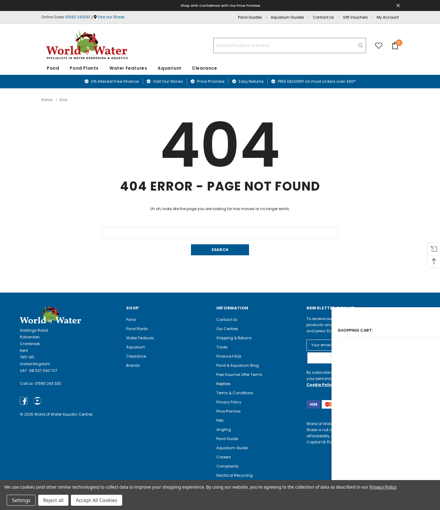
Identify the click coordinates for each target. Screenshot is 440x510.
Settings (21, 500)
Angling (223, 429)
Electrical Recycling (234, 475)
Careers (223, 456)
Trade (221, 346)
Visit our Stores (111, 17)
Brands (133, 365)
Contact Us (323, 17)
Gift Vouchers (355, 17)
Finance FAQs (228, 356)
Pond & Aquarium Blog (237, 365)
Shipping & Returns (234, 337)
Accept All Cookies (96, 500)
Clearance (136, 356)
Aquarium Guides (287, 17)
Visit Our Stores (165, 81)
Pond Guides (250, 17)
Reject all (53, 500)
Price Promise (208, 81)
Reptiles (223, 383)
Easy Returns (248, 81)
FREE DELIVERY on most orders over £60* (313, 81)
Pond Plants (84, 68)
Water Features (128, 68)
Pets (220, 420)
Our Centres (227, 328)
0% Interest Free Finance (112, 81)
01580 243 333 (48, 383)
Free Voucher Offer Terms (239, 374)
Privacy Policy (228, 401)
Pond (53, 68)
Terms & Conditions (234, 392)
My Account (388, 17)
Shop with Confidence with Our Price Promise (221, 5)
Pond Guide (227, 438)
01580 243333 (77, 17)
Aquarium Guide (232, 447)
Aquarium (169, 68)
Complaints (227, 465)
